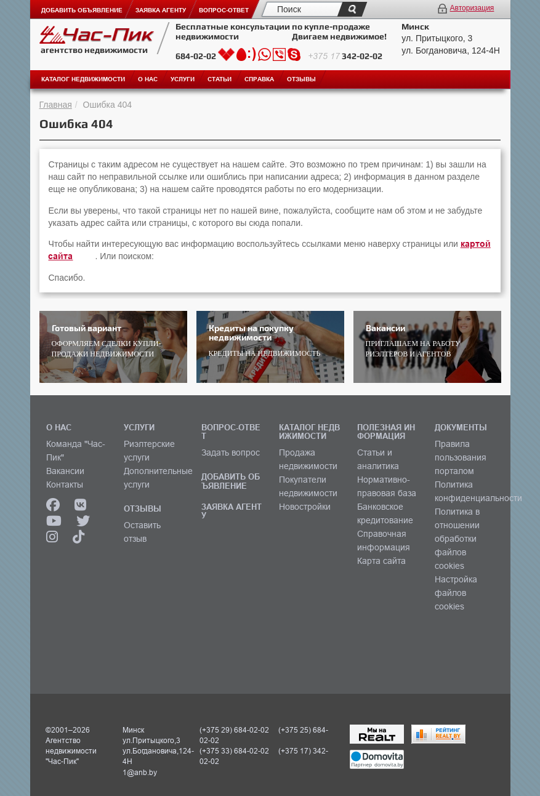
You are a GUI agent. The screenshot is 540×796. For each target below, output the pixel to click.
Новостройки (305, 507)
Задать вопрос (230, 452)
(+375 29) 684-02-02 (234, 729)
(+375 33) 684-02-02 (234, 750)
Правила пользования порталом (460, 457)
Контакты (64, 484)
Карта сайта (381, 561)
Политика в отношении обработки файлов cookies (457, 539)
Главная (55, 105)
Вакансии (65, 471)
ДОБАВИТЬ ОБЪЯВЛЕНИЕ (230, 481)
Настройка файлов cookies (456, 592)
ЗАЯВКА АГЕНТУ (231, 511)
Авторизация (472, 8)
